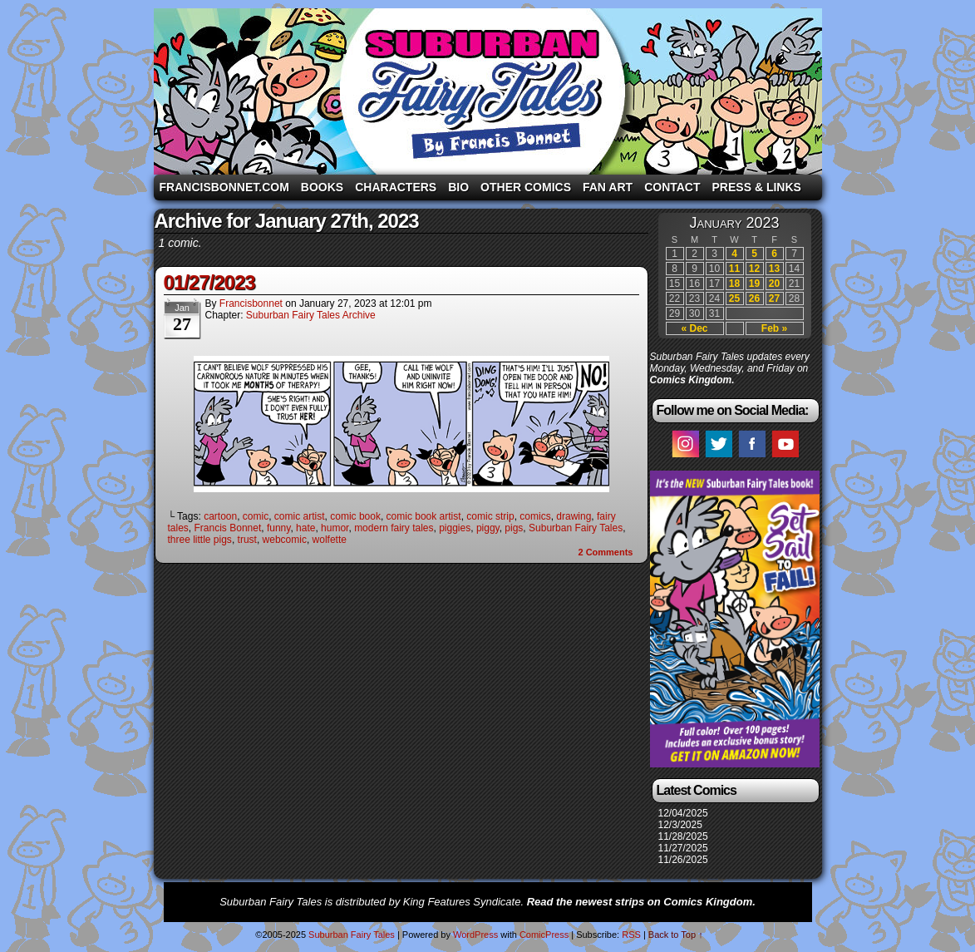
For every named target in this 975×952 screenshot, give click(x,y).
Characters (395, 187)
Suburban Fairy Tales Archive (311, 315)
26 (754, 298)
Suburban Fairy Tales (488, 91)
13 (774, 268)
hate (305, 528)
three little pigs (200, 539)
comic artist (299, 516)
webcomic (285, 539)
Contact (672, 187)
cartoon (220, 516)
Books (322, 187)
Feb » (774, 328)
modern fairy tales (393, 528)
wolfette (330, 539)
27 (774, 298)
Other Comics (525, 187)
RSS (631, 935)
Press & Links (756, 187)
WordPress (475, 935)
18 (734, 283)
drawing (573, 516)
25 (734, 298)
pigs (514, 528)
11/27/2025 (683, 848)
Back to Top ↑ (675, 935)
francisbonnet (251, 303)
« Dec (694, 328)
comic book (355, 516)
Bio (458, 187)
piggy (488, 528)
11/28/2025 (683, 836)
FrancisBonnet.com (224, 187)
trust (247, 539)
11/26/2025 (683, 860)
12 (754, 268)
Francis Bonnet (228, 528)
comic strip (490, 516)
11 (734, 268)
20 (774, 283)
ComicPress (544, 935)
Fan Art (608, 187)
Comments (605, 552)
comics (535, 516)
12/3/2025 (680, 825)
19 (754, 283)
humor (334, 528)
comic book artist (424, 516)
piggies (454, 528)
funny (278, 528)
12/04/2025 (683, 813)
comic (255, 516)
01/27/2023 (209, 282)
